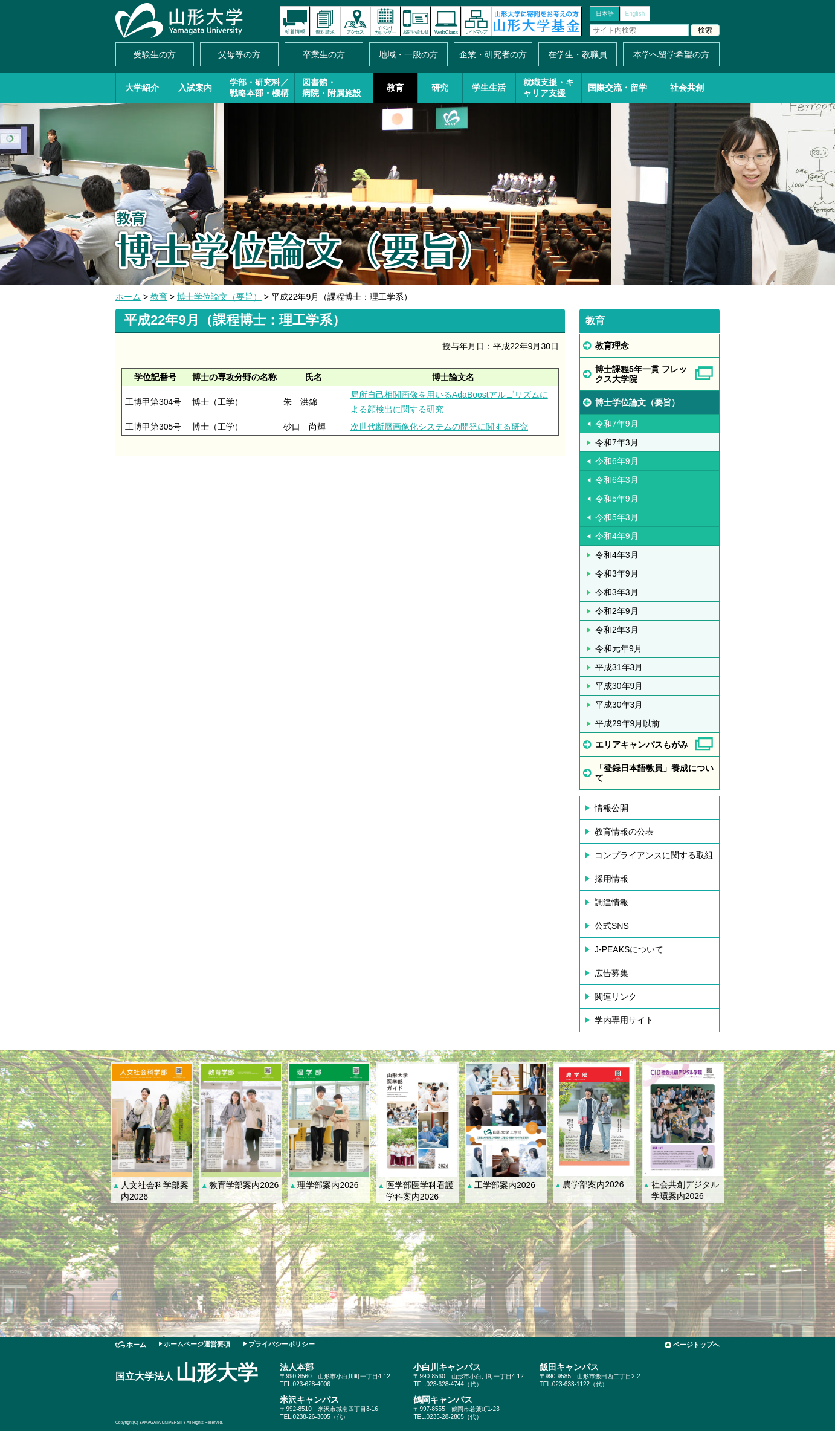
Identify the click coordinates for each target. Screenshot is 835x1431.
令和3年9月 (617, 573)
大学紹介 (142, 87)
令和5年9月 (617, 498)
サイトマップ (476, 21)
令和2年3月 (617, 630)
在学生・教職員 (577, 54)
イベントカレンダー (385, 21)
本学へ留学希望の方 (671, 54)
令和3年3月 (617, 592)
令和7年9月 (617, 423)
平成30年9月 (619, 686)
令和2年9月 (617, 611)
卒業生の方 (324, 54)
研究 (439, 87)
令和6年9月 (617, 461)
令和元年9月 (618, 648)
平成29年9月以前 (627, 723)
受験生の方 (155, 54)
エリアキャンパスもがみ (641, 744)
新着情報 (295, 21)
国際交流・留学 (617, 87)
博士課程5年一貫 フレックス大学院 (641, 374)
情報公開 (611, 808)
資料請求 (325, 21)
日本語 (605, 13)
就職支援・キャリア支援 (548, 87)
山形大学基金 (536, 21)
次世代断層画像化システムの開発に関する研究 (439, 426)
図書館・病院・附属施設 (331, 87)
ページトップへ (696, 1344)
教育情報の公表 (624, 831)
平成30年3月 (619, 704)
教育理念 (612, 345)
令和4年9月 (617, 536)
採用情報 (611, 878)
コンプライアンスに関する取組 (654, 855)
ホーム (128, 297)
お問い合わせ (416, 21)
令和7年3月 (617, 442)
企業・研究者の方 (493, 54)
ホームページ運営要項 (197, 1344)
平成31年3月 (619, 667)
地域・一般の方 (408, 54)
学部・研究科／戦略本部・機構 (259, 87)
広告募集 (611, 973)
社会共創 (687, 87)
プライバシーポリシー (281, 1344)
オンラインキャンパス (446, 21)
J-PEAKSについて (629, 949)
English (635, 13)
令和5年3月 (617, 517)
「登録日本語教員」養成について (654, 773)
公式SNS (612, 926)
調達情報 (611, 902)
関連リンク (616, 996)
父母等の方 (239, 54)
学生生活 (489, 87)
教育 (395, 87)
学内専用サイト (624, 1020)
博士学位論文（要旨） (219, 297)
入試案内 (195, 87)
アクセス (355, 21)
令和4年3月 (617, 555)
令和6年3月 (617, 480)
